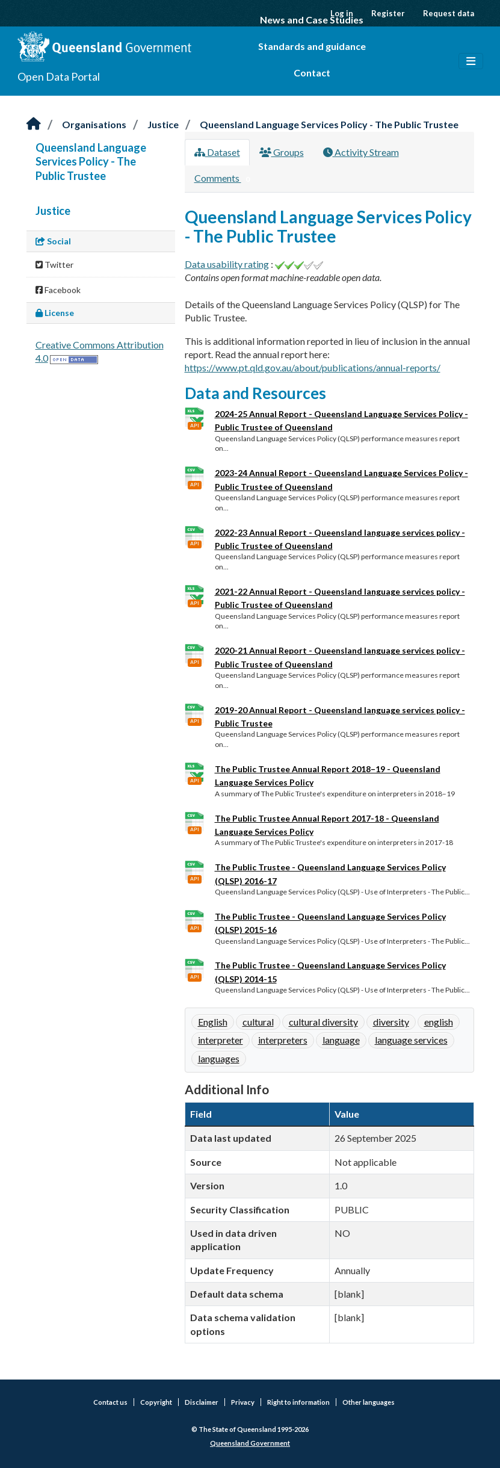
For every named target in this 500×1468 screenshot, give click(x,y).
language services (411, 1039)
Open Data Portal (58, 76)
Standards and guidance (312, 46)
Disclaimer (201, 1402)
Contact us (110, 1402)
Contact (312, 72)
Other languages (368, 1402)
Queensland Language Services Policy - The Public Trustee (329, 124)
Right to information (298, 1402)
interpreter (220, 1039)
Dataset (217, 152)
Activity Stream (361, 152)
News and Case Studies (311, 19)
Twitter (54, 264)
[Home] (33, 124)
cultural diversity (323, 1021)
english (438, 1021)
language (341, 1039)
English (212, 1021)
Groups (281, 152)
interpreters (282, 1039)
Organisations (94, 124)
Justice (163, 124)
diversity (391, 1021)
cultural (258, 1021)
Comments (224, 178)
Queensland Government (250, 1443)
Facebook (58, 290)
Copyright (156, 1402)
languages (218, 1058)
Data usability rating (227, 264)
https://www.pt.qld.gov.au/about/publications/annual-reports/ (312, 367)
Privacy (243, 1402)
